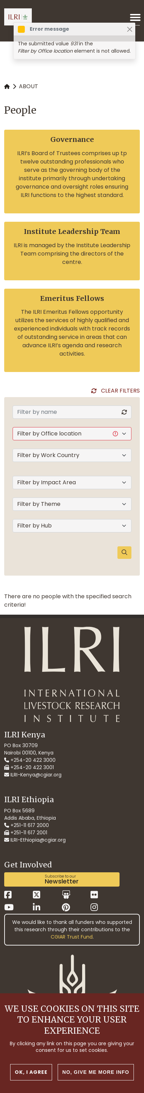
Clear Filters (120, 391)
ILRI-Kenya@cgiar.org (33, 774)
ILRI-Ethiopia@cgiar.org (35, 839)
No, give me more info (95, 1072)
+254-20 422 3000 (30, 760)
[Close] (129, 29)
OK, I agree (31, 1072)
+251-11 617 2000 (26, 825)
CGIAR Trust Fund (72, 936)
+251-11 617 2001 (25, 832)
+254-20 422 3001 (29, 767)
